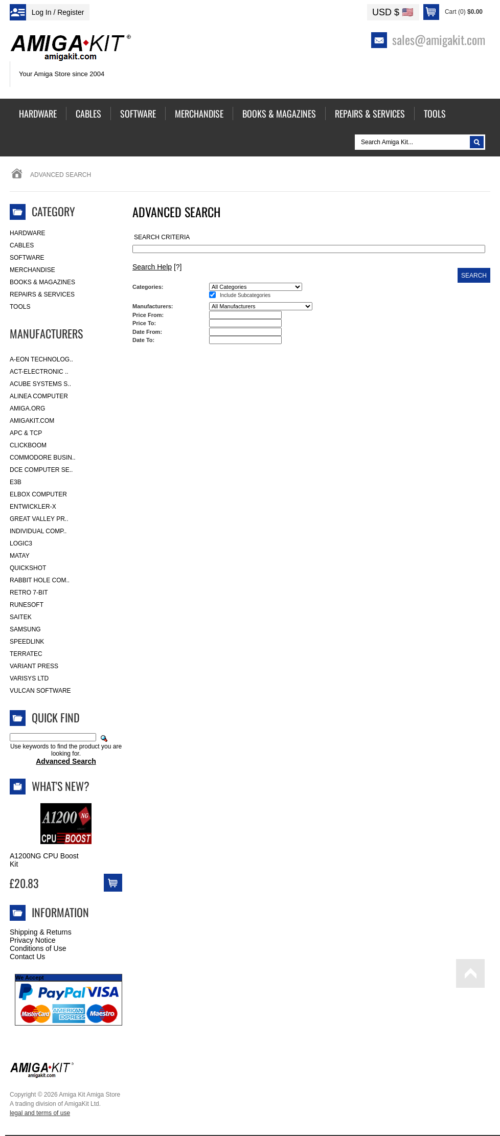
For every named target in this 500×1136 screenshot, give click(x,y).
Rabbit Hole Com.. (40, 580)
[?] (157, 267)
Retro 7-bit (29, 592)
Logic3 (21, 543)
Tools (20, 306)
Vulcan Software (40, 690)
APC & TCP (26, 433)
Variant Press (34, 666)
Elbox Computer (38, 494)
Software (27, 257)
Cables (22, 245)
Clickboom (28, 445)
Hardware (28, 233)
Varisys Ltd (29, 678)
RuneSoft (26, 604)
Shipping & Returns (41, 932)
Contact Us (27, 956)
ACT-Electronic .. (39, 371)
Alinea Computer (39, 396)
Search (474, 275)
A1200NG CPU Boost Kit (44, 860)
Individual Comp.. (38, 531)
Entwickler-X (33, 506)
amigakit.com (32, 420)
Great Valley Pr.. (39, 518)
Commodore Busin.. (43, 457)
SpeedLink (27, 641)
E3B (15, 482)
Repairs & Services (42, 294)
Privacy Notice (32, 940)
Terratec (26, 653)
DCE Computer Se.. (41, 469)
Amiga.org (27, 408)
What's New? (60, 786)
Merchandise (32, 270)
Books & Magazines (42, 282)
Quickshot (28, 568)
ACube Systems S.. (40, 384)
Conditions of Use (38, 948)
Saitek (21, 617)
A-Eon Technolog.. (41, 359)
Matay (20, 555)
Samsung (25, 629)
